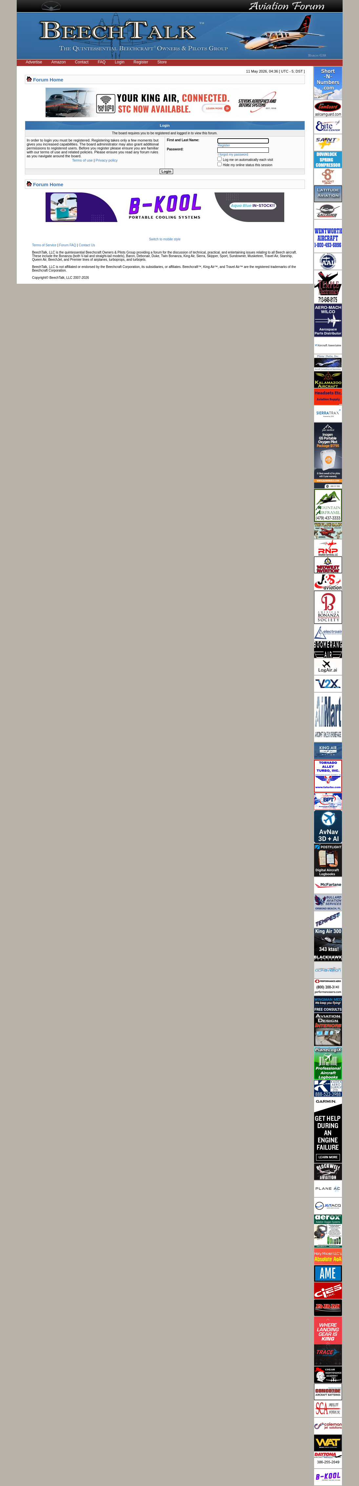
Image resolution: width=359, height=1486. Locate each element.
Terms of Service (44, 245)
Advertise (34, 62)
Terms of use (82, 160)
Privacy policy (107, 160)
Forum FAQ (67, 245)
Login (119, 62)
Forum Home (48, 79)
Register (140, 62)
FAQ (102, 62)
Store (162, 62)
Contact (82, 62)
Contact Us (87, 245)
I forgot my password (233, 154)
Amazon (58, 62)
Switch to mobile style (164, 239)
